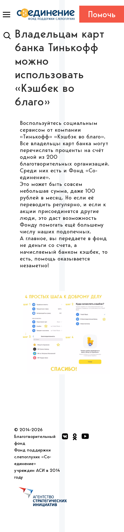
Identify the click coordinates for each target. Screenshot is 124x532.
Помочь (102, 14)
